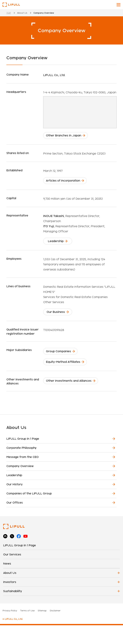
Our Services (12, 560)
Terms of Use (27, 616)
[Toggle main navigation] (118, 4)
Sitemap (42, 616)
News (7, 569)
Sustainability (12, 596)
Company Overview (20, 471)
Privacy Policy (10, 616)
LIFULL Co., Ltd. (11, 5)
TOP (8, 13)
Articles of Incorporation (67, 181)
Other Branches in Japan (67, 135)
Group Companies (62, 355)
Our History (14, 490)
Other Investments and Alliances (72, 386)
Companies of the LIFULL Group (29, 499)
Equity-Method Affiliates (67, 367)
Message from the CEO (22, 462)
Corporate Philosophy (21, 453)
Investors (9, 587)
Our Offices (14, 508)
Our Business (59, 315)
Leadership (58, 243)
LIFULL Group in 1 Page (22, 444)
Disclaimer (55, 616)
